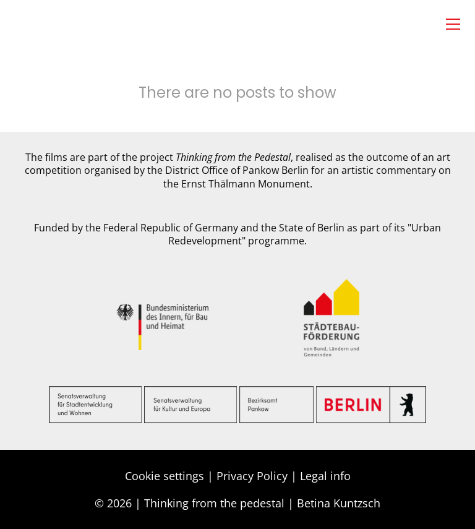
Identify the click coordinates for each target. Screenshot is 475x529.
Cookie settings (164, 475)
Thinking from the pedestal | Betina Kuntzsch (262, 503)
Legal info (325, 475)
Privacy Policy (252, 475)
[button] (453, 24)
